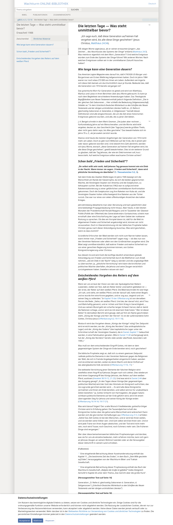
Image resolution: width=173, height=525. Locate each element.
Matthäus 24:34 (99, 43)
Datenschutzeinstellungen (77, 514)
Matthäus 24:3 (139, 51)
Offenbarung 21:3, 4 (130, 415)
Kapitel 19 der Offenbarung (116, 298)
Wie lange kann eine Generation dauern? (35, 44)
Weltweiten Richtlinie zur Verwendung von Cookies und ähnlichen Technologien (104, 511)
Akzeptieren (24, 520)
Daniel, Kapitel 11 (131, 332)
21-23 (112, 378)
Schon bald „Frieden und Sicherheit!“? (34, 51)
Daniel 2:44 (137, 378)
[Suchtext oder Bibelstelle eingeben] (40, 9)
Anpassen (49, 520)
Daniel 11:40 (125, 335)
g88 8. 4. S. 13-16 (23, 19)
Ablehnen (37, 520)
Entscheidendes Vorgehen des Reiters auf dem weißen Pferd (38, 60)
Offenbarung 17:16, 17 (121, 365)
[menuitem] (156, 9)
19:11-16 (118, 318)
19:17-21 (103, 401)
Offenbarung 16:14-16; (89, 401)
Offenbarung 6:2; (106, 318)
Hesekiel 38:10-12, (101, 378)
